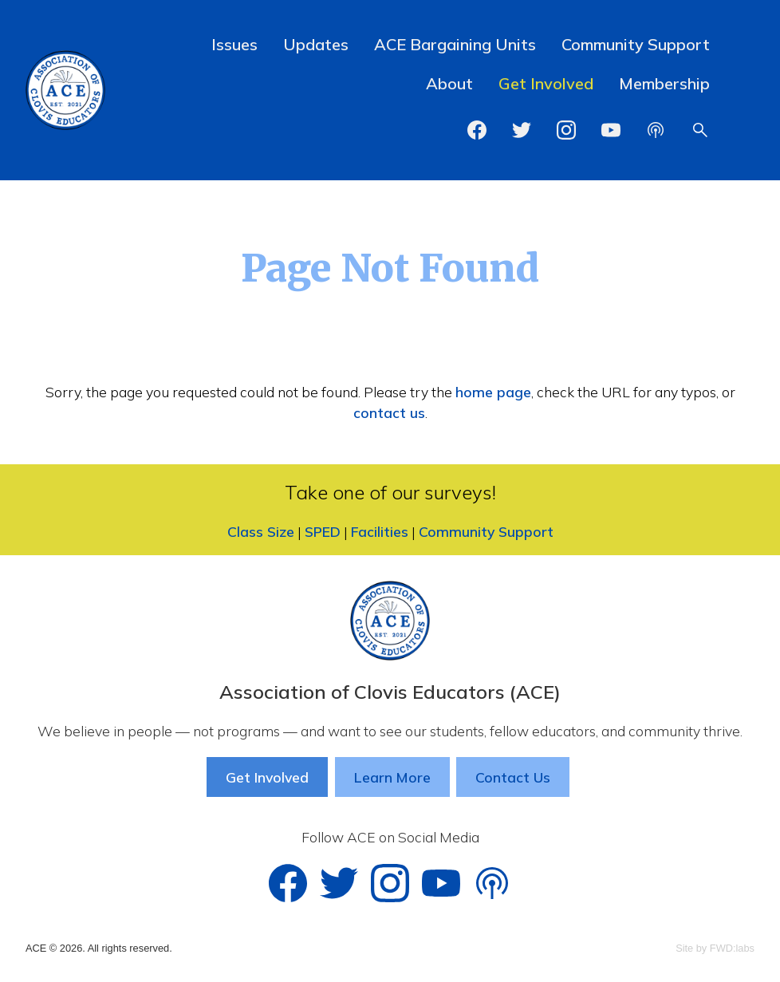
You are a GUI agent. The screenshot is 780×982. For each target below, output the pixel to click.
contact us (389, 412)
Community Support (635, 44)
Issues (234, 44)
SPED (323, 531)
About (449, 83)
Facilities (379, 531)
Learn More (392, 777)
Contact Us (512, 777)
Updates (316, 44)
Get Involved (545, 83)
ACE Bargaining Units (455, 44)
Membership (664, 83)
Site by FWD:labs (715, 948)
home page (493, 391)
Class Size (260, 531)
